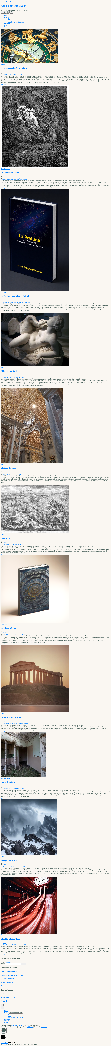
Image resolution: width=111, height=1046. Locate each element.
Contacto (6, 27)
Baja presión (6, 538)
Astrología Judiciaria (13, 5)
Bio (9, 19)
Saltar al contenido (6, 1)
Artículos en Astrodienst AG (16, 22)
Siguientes (9, 962)
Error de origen (8, 782)
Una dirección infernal (11, 173)
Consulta (6, 25)
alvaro (4, 72)
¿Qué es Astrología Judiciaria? (14, 68)
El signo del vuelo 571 (10, 860)
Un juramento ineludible (12, 717)
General (3, 64)
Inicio (6, 15)
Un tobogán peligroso (10, 938)
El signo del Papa (8, 468)
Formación (4, 292)
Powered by (8, 1043)
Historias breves (5, 169)
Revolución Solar (8, 628)
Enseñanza (7, 23)
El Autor (6, 17)
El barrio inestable (9, 371)
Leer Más (3, 84)
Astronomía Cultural (8, 997)
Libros (9, 20)
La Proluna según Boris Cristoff (15, 296)
